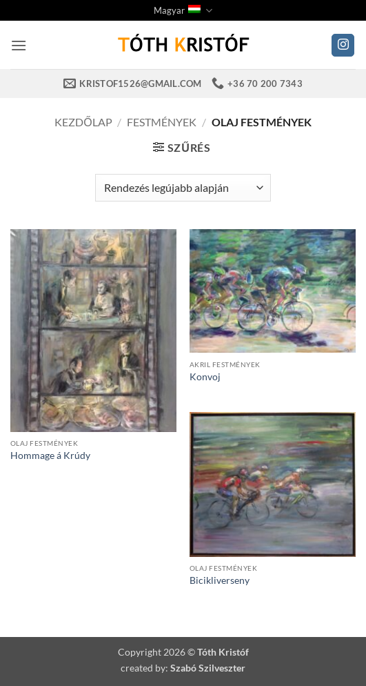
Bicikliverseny (220, 580)
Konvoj (205, 376)
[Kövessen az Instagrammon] (343, 45)
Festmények (161, 121)
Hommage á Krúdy (50, 455)
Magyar (183, 10)
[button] (18, 45)
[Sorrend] (183, 188)
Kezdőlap (83, 121)
